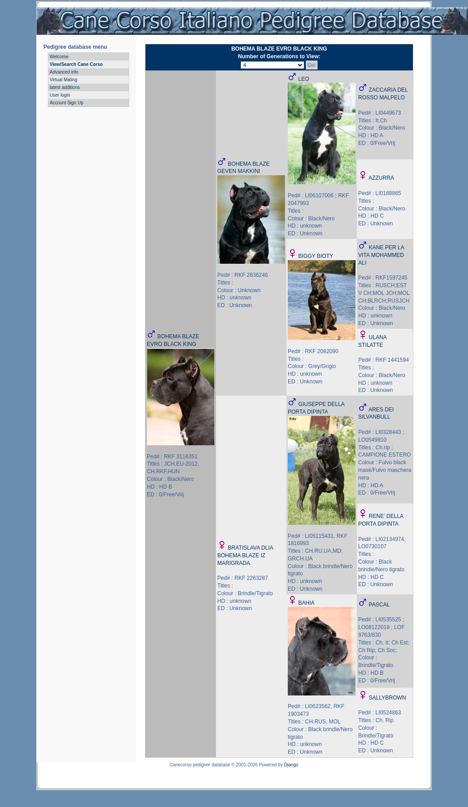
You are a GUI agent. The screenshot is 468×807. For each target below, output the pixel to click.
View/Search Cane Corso (76, 64)
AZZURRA (381, 178)
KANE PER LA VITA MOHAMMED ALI (381, 255)
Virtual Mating (63, 79)
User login (60, 95)
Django (291, 764)
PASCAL (379, 605)
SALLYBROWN (387, 698)
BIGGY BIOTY (315, 256)
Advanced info (64, 72)
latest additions (65, 87)
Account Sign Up (67, 102)
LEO (303, 79)
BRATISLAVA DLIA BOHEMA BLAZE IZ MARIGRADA (245, 555)
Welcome (59, 56)
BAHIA (306, 603)
